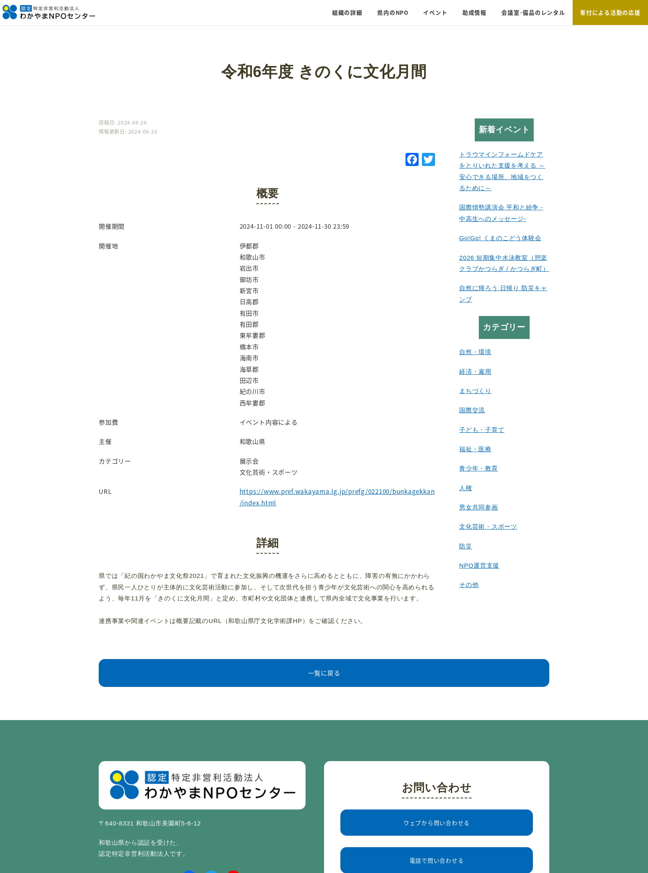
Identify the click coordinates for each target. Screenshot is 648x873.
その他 (468, 584)
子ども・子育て (481, 429)
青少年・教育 (478, 468)
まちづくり (475, 390)
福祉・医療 (475, 449)
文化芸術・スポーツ (488, 526)
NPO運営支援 (479, 565)
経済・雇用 (475, 371)
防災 (465, 546)
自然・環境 (475, 351)
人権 (465, 487)
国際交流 (472, 410)
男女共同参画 (478, 507)
